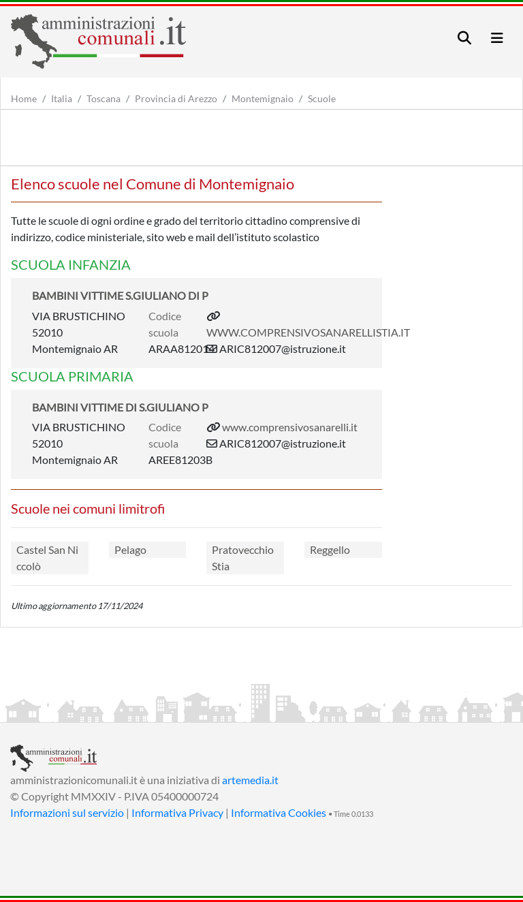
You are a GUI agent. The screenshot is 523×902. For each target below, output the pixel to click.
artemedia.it (250, 779)
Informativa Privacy (177, 812)
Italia (61, 98)
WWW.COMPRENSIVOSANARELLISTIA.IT (308, 332)
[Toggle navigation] (464, 37)
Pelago (130, 549)
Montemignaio (263, 98)
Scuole (322, 98)
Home (24, 98)
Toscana (103, 98)
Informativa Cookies (278, 812)
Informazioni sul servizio (67, 812)
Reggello (330, 549)
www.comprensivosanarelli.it (290, 426)
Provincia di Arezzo (176, 98)
